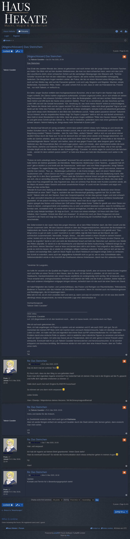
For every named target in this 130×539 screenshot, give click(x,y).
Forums (24, 31)
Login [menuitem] (122, 32)
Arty (68, 535)
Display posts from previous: (47, 500)
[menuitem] (107, 528)
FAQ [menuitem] (117, 32)
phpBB (56, 533)
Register (16, 36)
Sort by (72, 500)
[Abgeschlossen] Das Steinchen (22, 47)
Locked (6, 51)
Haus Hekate (9, 31)
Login (6, 36)
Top (126, 355)
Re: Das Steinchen (37, 360)
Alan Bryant (8, 374)
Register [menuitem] (126, 32)
